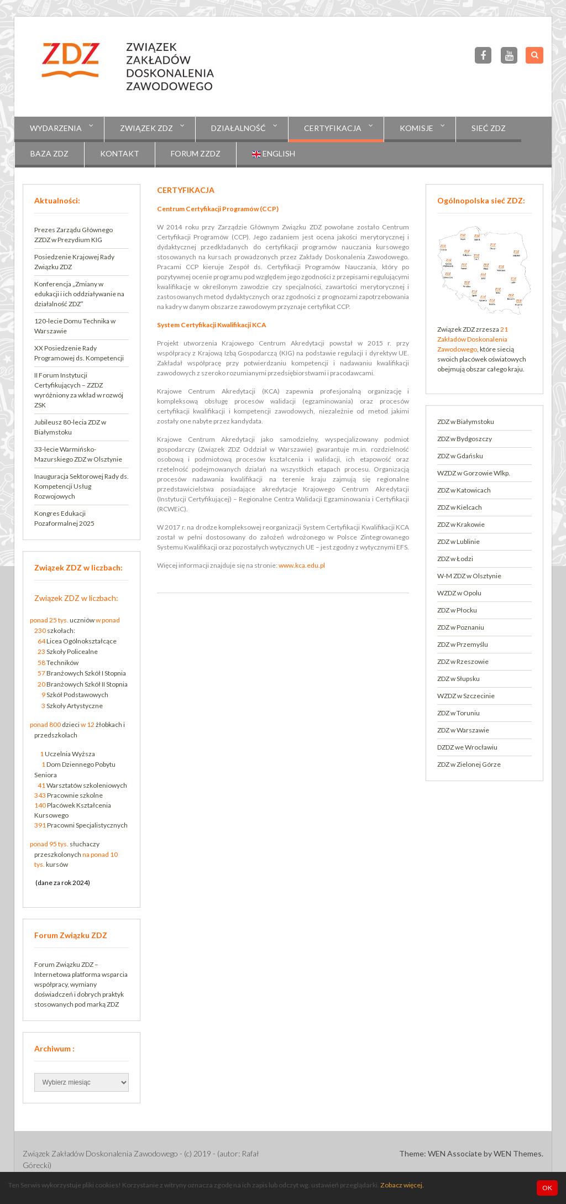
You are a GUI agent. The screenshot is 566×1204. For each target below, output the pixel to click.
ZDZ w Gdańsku (460, 456)
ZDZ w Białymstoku (465, 421)
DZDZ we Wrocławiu (467, 747)
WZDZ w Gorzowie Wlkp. (473, 473)
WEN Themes (518, 1153)
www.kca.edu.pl (302, 565)
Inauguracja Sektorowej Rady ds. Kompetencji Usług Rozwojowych (81, 486)
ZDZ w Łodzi (455, 558)
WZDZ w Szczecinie (466, 696)
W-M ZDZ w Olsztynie (469, 576)
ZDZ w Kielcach (459, 507)
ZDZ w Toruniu (458, 713)
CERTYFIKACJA (332, 128)
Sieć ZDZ (488, 128)
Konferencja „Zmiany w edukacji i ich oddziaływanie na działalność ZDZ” (79, 294)
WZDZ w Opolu (459, 593)
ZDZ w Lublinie (458, 541)
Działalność (238, 128)
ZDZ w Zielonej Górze (469, 764)
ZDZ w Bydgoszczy (464, 439)
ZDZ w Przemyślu (462, 644)
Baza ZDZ (49, 153)
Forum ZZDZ (196, 153)
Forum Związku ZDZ (63, 964)
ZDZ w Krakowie (461, 524)
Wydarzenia (56, 128)
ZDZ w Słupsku (458, 678)
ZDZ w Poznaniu (460, 627)
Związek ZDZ (146, 128)
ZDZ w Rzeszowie (463, 661)
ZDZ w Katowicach (464, 490)
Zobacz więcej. (402, 1185)
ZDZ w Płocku (457, 610)
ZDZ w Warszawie (463, 730)
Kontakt (119, 153)
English (273, 154)
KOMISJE (416, 128)
